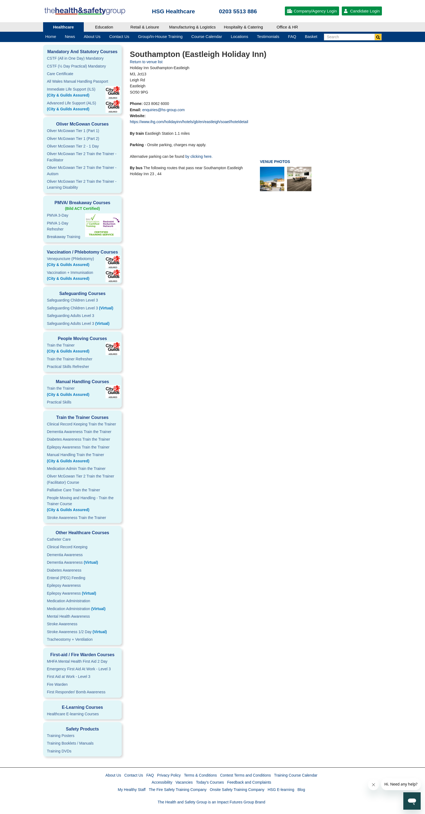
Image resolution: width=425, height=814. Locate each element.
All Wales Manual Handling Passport (77, 81)
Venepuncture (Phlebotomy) (82, 262)
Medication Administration (68, 601)
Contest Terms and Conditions (245, 775)
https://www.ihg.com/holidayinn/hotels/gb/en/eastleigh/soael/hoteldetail (189, 122)
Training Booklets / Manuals (70, 743)
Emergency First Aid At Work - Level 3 (79, 669)
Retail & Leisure (144, 27)
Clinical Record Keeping (67, 547)
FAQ (150, 775)
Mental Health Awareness (68, 616)
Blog (301, 789)
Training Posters (60, 735)
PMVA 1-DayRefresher (57, 226)
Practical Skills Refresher (68, 366)
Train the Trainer (82, 348)
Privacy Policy (169, 775)
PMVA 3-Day (57, 215)
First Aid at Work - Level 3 (68, 676)
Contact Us (133, 775)
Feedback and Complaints (249, 782)
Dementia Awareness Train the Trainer (79, 432)
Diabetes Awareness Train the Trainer (78, 439)
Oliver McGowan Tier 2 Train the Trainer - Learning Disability (82, 184)
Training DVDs (59, 751)
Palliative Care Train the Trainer (73, 490)
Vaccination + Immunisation (74, 276)
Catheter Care (59, 539)
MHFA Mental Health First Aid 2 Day (77, 661)
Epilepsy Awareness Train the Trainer (78, 447)
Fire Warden (57, 684)
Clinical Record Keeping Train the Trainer (81, 424)
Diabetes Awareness (64, 570)
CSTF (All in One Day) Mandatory (75, 58)
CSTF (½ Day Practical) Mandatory (76, 66)
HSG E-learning (281, 789)
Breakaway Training (63, 237)
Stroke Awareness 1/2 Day (77, 632)
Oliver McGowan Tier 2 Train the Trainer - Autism (82, 170)
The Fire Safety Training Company (178, 789)
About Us (113, 775)
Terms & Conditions (200, 775)
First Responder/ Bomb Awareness (76, 692)
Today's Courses (210, 782)
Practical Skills (59, 402)
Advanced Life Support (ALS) (82, 106)
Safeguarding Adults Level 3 (70, 315)
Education (104, 27)
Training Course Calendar (295, 775)
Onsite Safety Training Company (237, 789)
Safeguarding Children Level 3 (72, 300)
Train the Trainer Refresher (69, 359)
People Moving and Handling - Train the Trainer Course (82, 504)
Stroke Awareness (62, 624)
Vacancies (184, 782)
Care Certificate (60, 74)
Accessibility (162, 782)
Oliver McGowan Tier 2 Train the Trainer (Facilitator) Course (80, 479)
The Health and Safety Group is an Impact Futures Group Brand (211, 802)
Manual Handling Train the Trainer (82, 458)
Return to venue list (146, 62)
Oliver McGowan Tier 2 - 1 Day (73, 146)
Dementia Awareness (65, 555)
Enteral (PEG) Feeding (66, 578)
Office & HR (287, 27)
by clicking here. (198, 156)
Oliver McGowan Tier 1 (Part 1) (73, 131)
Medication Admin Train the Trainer (76, 468)
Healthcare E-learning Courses (73, 714)
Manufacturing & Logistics (192, 27)
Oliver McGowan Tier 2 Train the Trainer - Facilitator (82, 157)
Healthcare (63, 27)
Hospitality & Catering (243, 27)
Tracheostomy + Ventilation (70, 639)
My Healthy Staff (132, 789)
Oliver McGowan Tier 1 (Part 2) (73, 138)
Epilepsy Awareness (64, 585)
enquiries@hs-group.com (163, 110)
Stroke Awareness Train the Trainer (76, 517)
